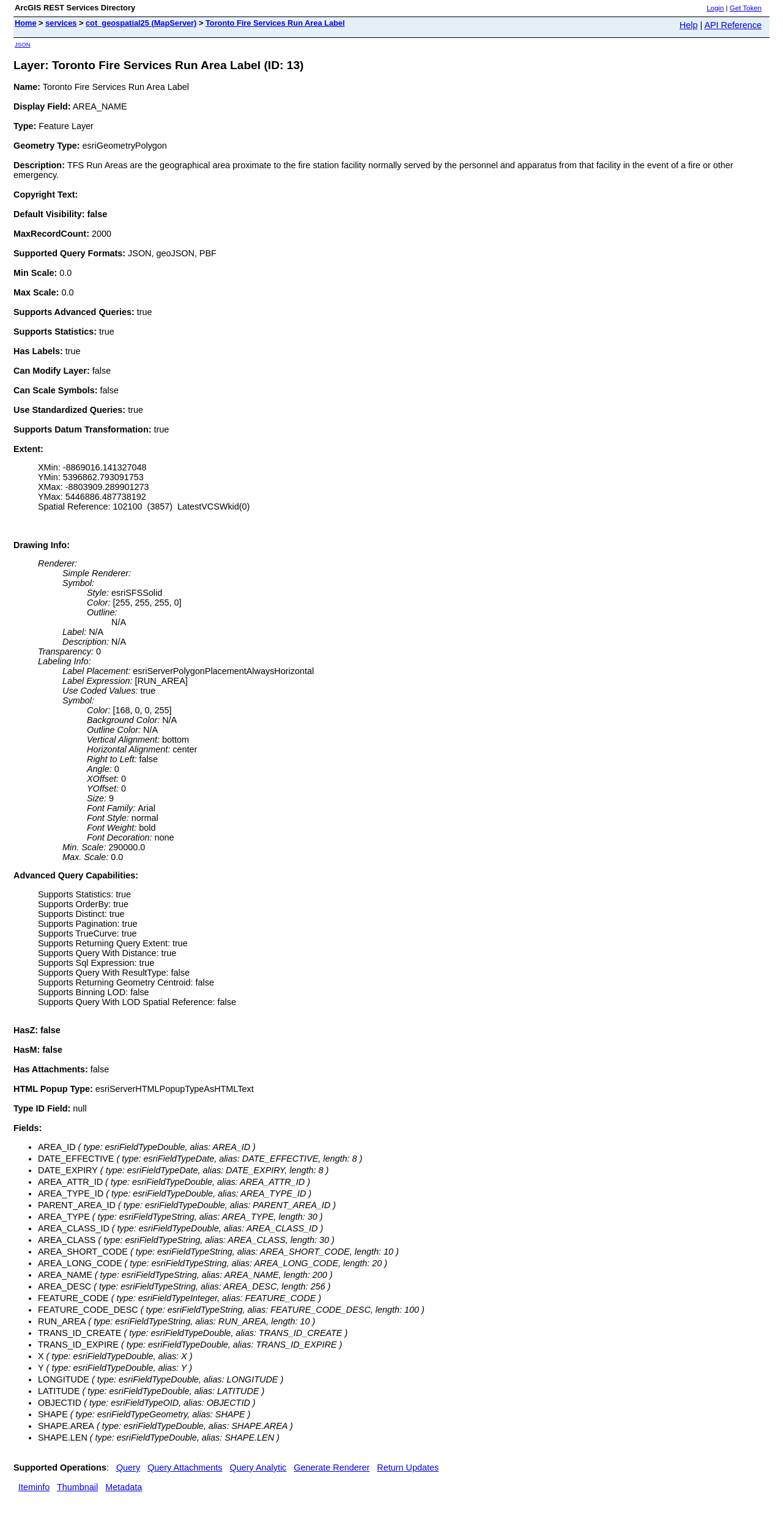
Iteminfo (34, 1487)
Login (715, 8)
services (60, 23)
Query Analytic (258, 1467)
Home (26, 23)
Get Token (746, 8)
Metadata (123, 1487)
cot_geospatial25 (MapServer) (141, 23)
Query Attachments (184, 1467)
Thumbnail (77, 1487)
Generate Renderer (331, 1467)
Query (128, 1467)
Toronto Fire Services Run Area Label (275, 23)
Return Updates (408, 1467)
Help (689, 25)
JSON (23, 44)
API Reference (733, 25)
